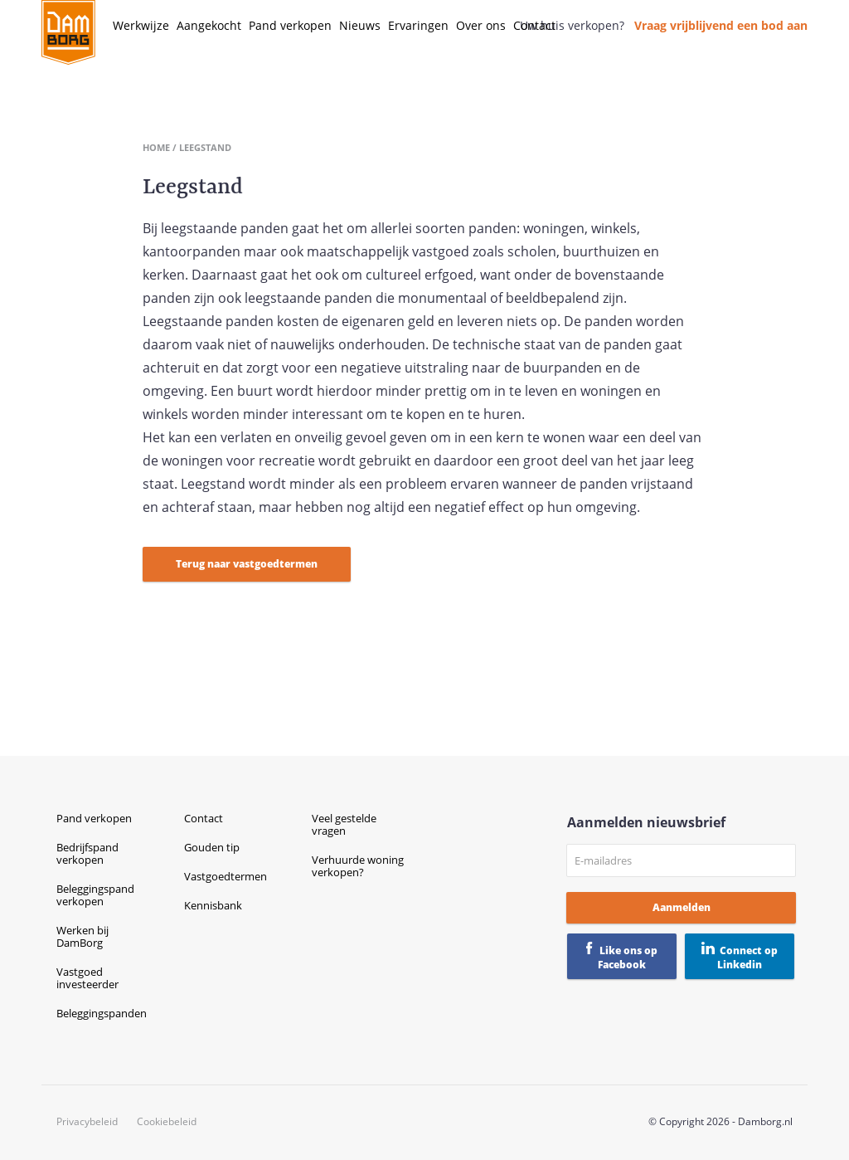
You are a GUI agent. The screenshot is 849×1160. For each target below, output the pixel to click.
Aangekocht (209, 25)
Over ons (481, 25)
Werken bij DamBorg (82, 936)
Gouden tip (212, 847)
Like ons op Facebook (627, 957)
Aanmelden (682, 907)
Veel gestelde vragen (344, 824)
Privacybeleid (87, 1122)
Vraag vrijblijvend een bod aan (721, 25)
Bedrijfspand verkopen (87, 853)
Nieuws (360, 25)
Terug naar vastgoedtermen (247, 564)
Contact (534, 25)
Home (156, 147)
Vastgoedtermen (225, 876)
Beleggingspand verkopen (95, 895)
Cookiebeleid (166, 1122)
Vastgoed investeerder (87, 978)
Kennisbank (213, 905)
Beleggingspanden (101, 1013)
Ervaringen (418, 25)
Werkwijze (141, 25)
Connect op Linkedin (747, 957)
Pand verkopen (290, 25)
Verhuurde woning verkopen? (358, 866)
